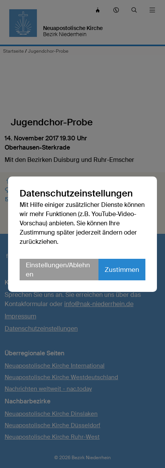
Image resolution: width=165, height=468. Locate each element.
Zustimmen (122, 269)
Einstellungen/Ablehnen (58, 269)
